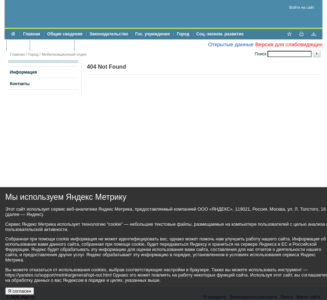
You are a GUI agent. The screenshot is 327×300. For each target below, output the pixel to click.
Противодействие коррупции (108, 45)
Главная (31, 34)
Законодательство (109, 34)
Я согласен (19, 291)
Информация (23, 72)
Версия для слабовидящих (288, 44)
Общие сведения (65, 34)
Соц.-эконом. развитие (220, 34)
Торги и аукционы (52, 45)
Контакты (20, 83)
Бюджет (18, 45)
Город (183, 34)
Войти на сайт (301, 7)
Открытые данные (230, 44)
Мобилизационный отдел (64, 54)
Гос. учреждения (152, 34)
